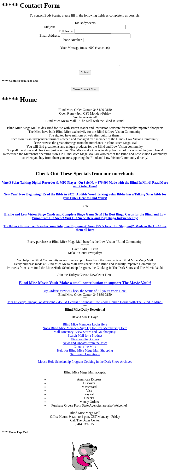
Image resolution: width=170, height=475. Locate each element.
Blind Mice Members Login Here (85, 327)
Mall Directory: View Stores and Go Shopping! (85, 335)
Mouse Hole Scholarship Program (60, 364)
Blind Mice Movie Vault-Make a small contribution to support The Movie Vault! (85, 286)
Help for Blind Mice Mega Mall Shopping (85, 353)
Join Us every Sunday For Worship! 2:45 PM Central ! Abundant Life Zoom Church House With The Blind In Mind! (85, 305)
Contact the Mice (85, 350)
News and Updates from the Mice (85, 346)
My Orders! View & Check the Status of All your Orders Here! (85, 294)
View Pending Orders (85, 342)
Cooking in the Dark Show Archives (108, 364)
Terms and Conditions (85, 357)
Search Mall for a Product (85, 338)
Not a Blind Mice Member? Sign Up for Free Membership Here (85, 331)
